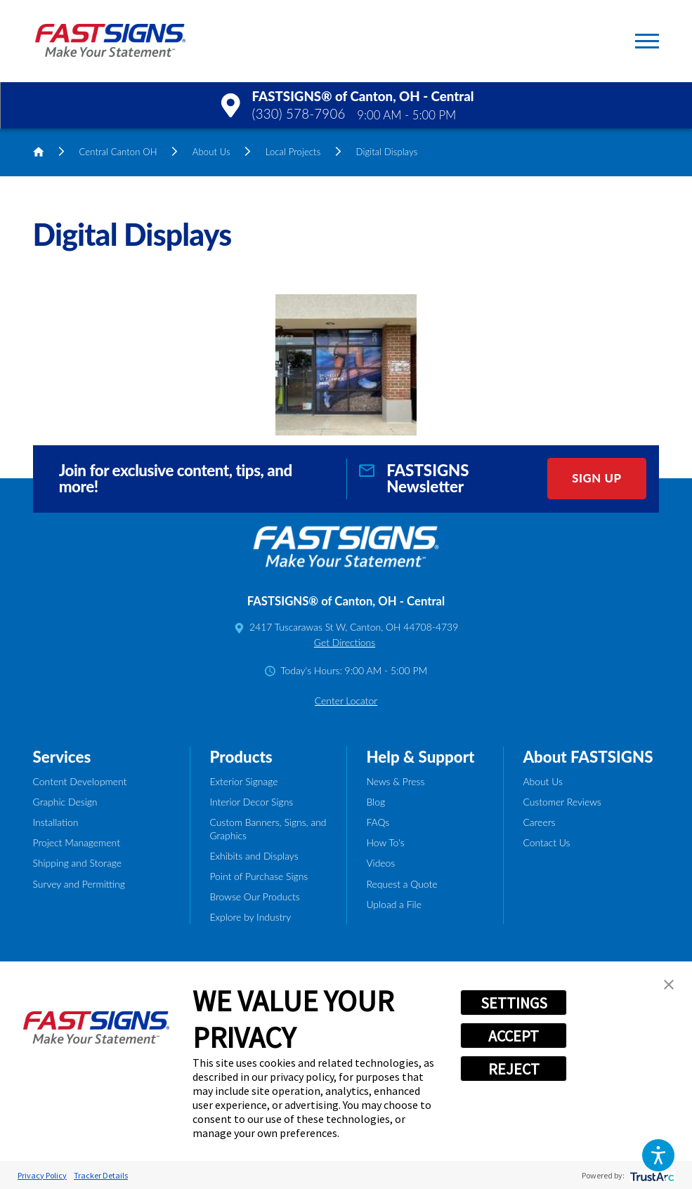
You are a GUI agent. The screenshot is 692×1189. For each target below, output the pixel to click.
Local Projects (293, 151)
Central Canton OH (118, 151)
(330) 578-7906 (299, 113)
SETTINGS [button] (514, 1003)
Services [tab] (62, 756)
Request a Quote (401, 884)
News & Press (395, 781)
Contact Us (546, 842)
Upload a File (394, 904)
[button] (658, 1155)
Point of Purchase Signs (258, 876)
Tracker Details (101, 1175)
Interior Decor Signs (251, 802)
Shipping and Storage (77, 863)
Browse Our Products (254, 896)
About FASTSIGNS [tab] (588, 756)
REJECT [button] (514, 1069)
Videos (380, 863)
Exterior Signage (243, 781)
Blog (375, 802)
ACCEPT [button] (513, 1036)
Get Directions (344, 642)
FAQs (377, 822)
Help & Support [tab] (420, 756)
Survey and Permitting (79, 884)
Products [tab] (240, 756)
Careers (539, 822)
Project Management (76, 842)
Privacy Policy (42, 1175)
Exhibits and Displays (253, 856)
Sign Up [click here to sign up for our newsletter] (596, 478)
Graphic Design (65, 802)
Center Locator (346, 701)
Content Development (80, 781)
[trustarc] (651, 1175)
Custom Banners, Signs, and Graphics (267, 828)
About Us (211, 151)
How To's (385, 842)
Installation (56, 822)
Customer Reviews (562, 802)
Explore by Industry (250, 917)
